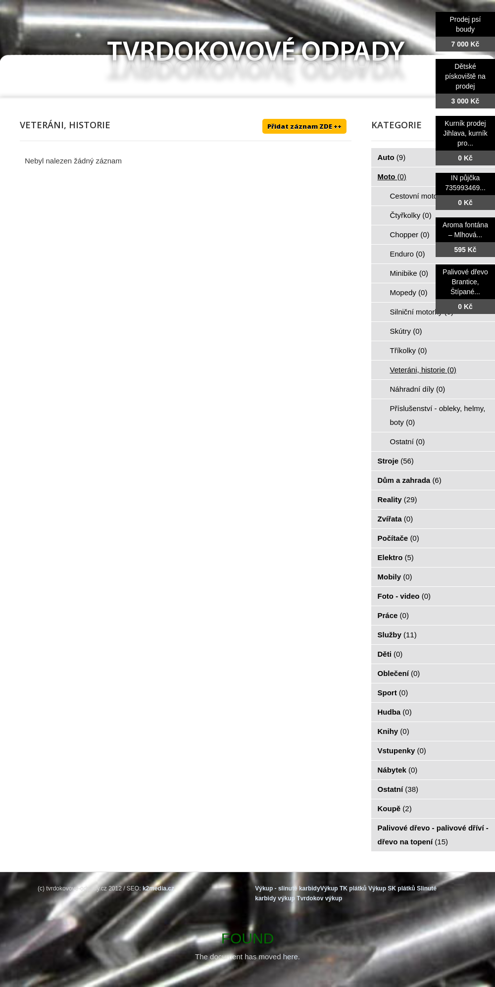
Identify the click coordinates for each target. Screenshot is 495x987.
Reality (397, 499)
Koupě (395, 808)
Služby (397, 634)
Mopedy (409, 292)
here (290, 956)
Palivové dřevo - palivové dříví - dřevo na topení (433, 835)
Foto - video (404, 596)
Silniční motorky (421, 312)
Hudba (395, 712)
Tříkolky (408, 350)
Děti (390, 654)
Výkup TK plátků (343, 888)
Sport (393, 692)
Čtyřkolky (411, 215)
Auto (392, 157)
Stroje (396, 461)
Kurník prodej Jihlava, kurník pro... (465, 133)
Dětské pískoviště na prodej (465, 76)
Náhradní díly (418, 389)
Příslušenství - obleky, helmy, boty (438, 415)
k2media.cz (158, 888)
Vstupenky (402, 750)
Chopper (410, 234)
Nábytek (398, 770)
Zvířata (395, 519)
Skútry (406, 331)
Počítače (398, 538)
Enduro (407, 254)
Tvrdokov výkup (319, 898)
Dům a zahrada (410, 480)
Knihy (393, 731)
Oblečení (399, 673)
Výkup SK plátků (391, 888)
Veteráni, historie (423, 369)
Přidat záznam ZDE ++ (304, 126)
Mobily (395, 576)
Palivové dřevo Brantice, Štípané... (465, 282)
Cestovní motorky (424, 196)
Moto (392, 176)
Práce (393, 615)
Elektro (396, 557)
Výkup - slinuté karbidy (287, 888)
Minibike (409, 273)
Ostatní (407, 441)
